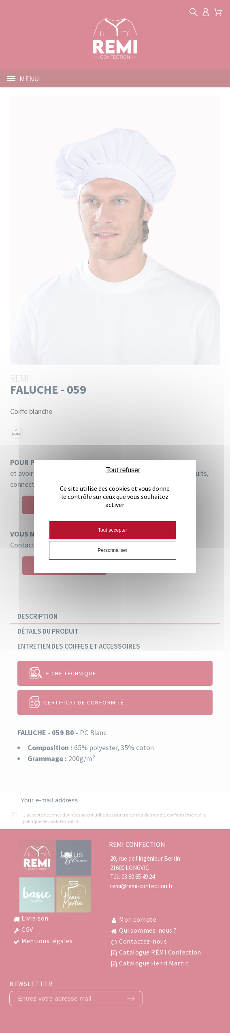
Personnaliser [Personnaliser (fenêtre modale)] (112, 550)
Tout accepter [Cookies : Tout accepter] (112, 530)
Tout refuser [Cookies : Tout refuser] (123, 470)
